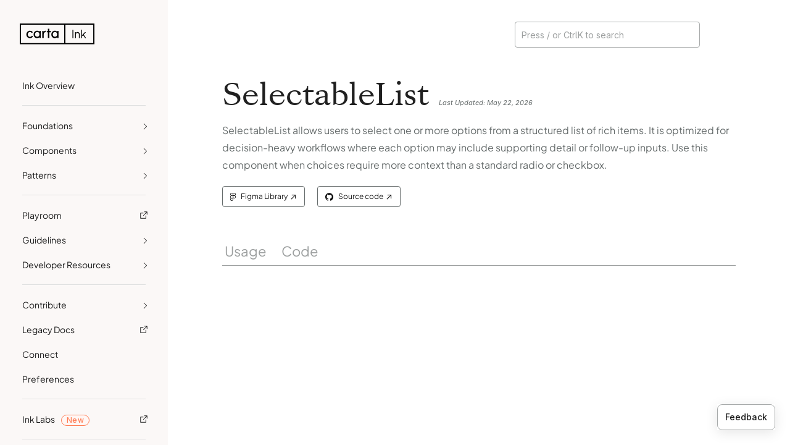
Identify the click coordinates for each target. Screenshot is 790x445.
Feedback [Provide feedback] (746, 417)
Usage (246, 251)
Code (299, 251)
